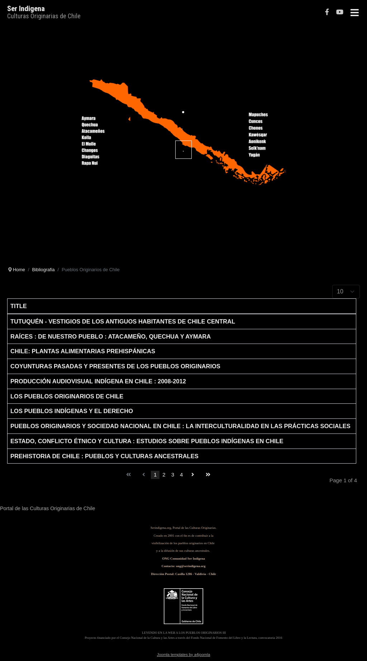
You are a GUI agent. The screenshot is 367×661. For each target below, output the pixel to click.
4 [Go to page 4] (181, 474)
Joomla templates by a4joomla (183, 654)
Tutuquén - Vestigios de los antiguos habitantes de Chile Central (122, 321)
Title (18, 306)
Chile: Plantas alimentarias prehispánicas (82, 351)
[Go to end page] (208, 475)
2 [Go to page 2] (163, 474)
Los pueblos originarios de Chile (66, 396)
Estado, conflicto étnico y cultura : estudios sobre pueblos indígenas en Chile (146, 441)
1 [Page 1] (155, 474)
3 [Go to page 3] (172, 474)
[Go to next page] (193, 475)
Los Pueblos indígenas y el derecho (71, 411)
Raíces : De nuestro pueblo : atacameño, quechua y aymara (110, 336)
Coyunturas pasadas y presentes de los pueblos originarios (115, 366)
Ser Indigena (26, 8)
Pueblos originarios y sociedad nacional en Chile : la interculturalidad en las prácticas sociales (180, 426)
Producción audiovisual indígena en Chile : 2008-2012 (98, 381)
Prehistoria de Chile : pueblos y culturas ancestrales (104, 456)
